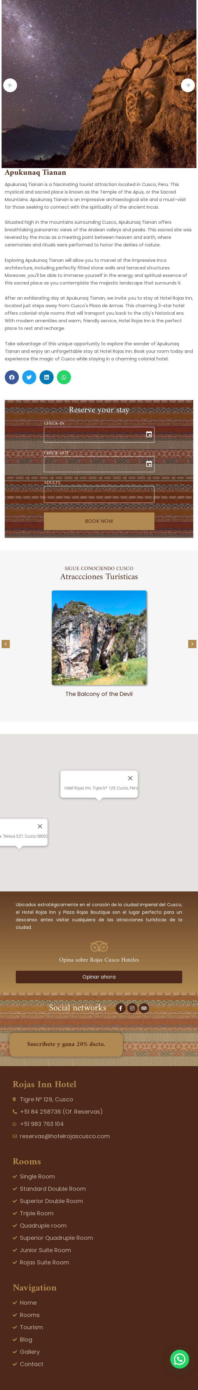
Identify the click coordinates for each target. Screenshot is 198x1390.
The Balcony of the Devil (99, 694)
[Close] (130, 778)
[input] (99, 435)
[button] (12, 377)
